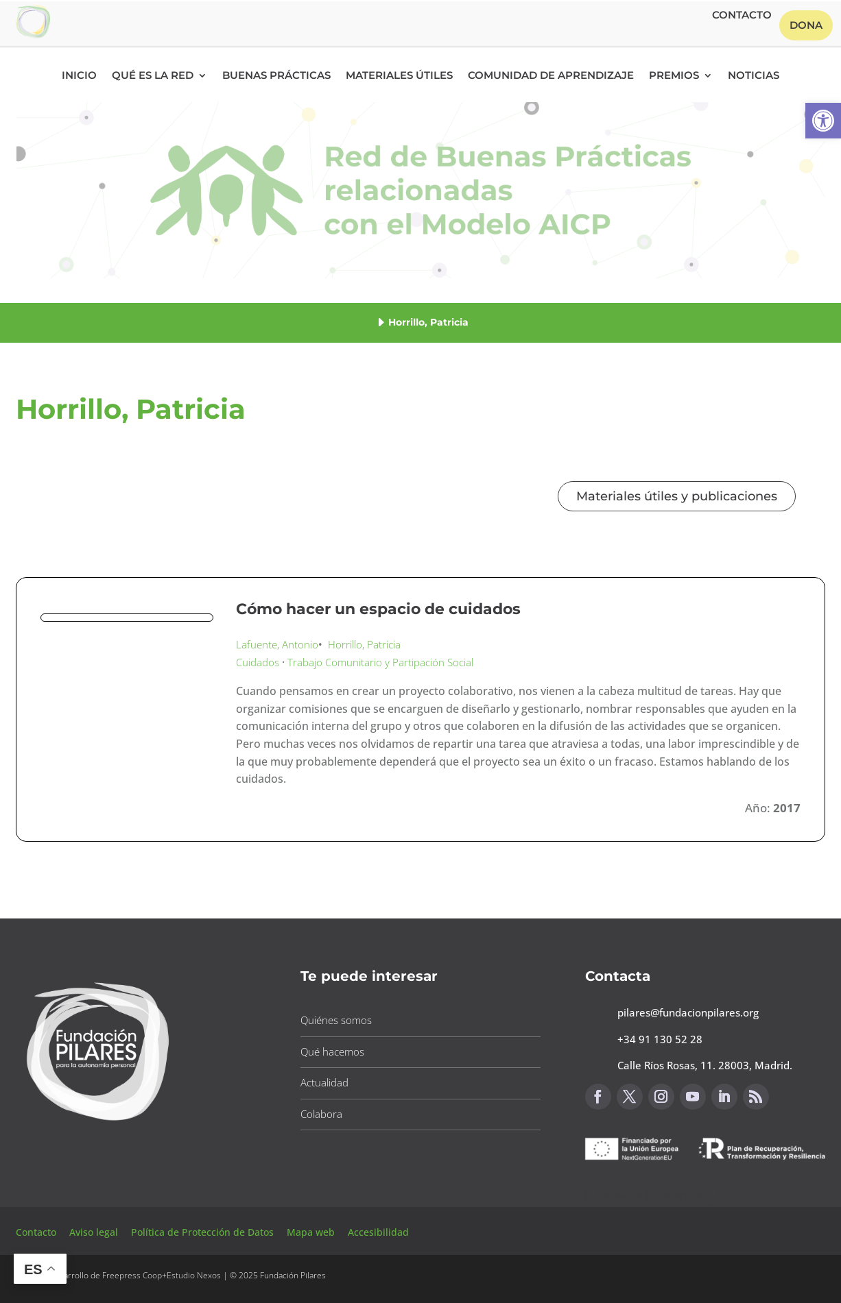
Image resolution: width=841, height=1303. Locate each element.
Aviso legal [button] (95, 1232)
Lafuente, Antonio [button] (277, 644)
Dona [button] (806, 25)
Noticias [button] (753, 76)
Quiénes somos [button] (336, 1020)
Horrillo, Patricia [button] (364, 644)
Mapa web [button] (311, 1232)
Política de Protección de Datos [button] (203, 1232)
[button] (823, 120)
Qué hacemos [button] (332, 1051)
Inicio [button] (79, 76)
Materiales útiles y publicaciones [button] (676, 496)
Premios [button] (674, 76)
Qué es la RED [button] (152, 76)
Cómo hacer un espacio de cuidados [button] (378, 609)
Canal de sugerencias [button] (651, 1194)
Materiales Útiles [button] (399, 76)
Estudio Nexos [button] (194, 1275)
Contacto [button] (742, 15)
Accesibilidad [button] (378, 1232)
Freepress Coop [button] (132, 1275)
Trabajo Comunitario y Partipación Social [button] (380, 662)
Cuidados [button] (257, 662)
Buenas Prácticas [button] (276, 76)
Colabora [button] (321, 1114)
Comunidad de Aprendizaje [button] (551, 76)
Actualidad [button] (324, 1082)
